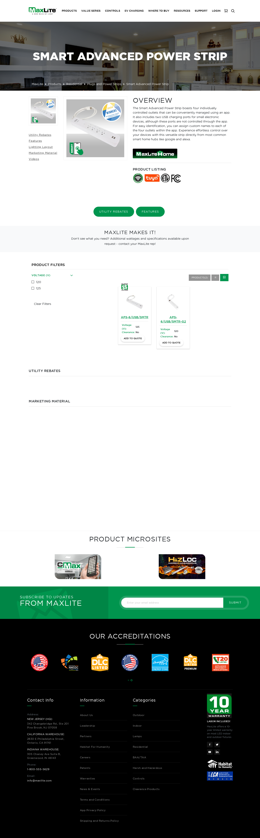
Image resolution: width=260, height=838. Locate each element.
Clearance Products (146, 789)
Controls (112, 10)
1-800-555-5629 (38, 769)
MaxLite (37, 84)
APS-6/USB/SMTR (134, 317)
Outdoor (138, 715)
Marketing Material (43, 152)
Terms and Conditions (95, 799)
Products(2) (200, 277)
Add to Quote (133, 338)
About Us (86, 715)
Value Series (91, 10)
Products (54, 84)
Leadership (87, 725)
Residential (74, 84)
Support (201, 10)
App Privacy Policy (93, 810)
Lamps (137, 736)
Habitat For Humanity (95, 746)
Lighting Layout (41, 146)
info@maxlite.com (39, 780)
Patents (85, 767)
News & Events (90, 789)
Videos (34, 159)
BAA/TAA (139, 757)
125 (38, 288)
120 (38, 282)
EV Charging (134, 10)
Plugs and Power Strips (104, 84)
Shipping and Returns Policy (99, 820)
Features (35, 140)
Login (216, 10)
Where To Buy (158, 10)
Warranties (87, 778)
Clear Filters (42, 303)
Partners (86, 736)
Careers (85, 757)
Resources (182, 10)
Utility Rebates (40, 134)
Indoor (137, 725)
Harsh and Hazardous (147, 767)
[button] (128, 680)
